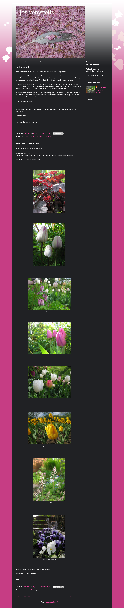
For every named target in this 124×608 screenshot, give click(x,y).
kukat (34, 590)
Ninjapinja (102, 87)
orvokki (39, 590)
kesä (25, 590)
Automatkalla (23, 67)
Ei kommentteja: (44, 133)
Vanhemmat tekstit (74, 597)
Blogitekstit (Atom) (51, 602)
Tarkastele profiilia (99, 91)
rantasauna (39, 136)
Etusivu (48, 597)
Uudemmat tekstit (24, 597)
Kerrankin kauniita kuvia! (29, 148)
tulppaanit (51, 590)
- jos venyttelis (35, 12)
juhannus (27, 136)
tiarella (45, 590)
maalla (33, 136)
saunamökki (47, 136)
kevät (30, 590)
